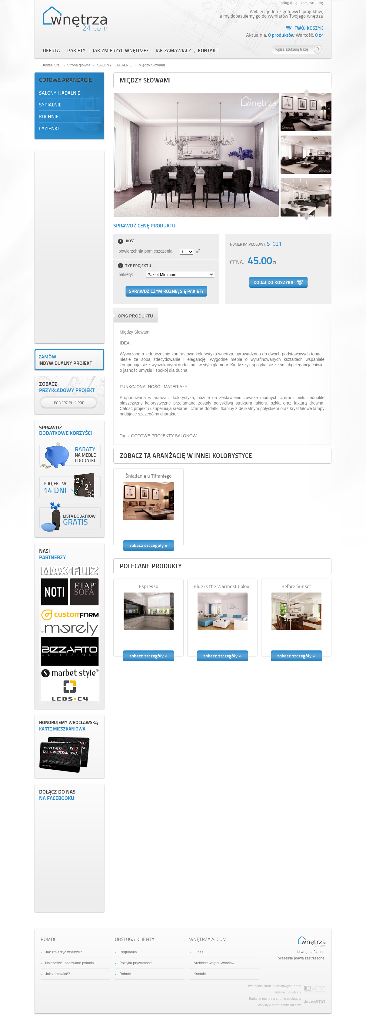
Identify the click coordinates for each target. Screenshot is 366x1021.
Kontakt (208, 50)
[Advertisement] (69, 246)
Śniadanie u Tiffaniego (148, 475)
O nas (198, 952)
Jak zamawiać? (57, 974)
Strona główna (78, 65)
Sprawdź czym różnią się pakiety (166, 291)
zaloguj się (289, 2)
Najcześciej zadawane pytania (69, 963)
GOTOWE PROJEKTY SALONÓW (164, 435)
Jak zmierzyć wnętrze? (63, 952)
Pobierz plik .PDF (69, 402)
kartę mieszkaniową (69, 725)
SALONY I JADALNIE (114, 65)
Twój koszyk (309, 28)
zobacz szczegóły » (148, 545)
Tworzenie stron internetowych (270, 986)
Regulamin (128, 952)
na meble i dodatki (85, 455)
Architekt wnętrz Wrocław (214, 963)
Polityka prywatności (135, 963)
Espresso (148, 586)
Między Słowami (151, 65)
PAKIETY (76, 50)
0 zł (319, 34)
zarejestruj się (312, 2)
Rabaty (125, 974)
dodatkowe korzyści (69, 430)
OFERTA (51, 50)
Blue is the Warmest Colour (222, 586)
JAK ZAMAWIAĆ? (173, 50)
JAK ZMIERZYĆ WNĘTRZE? (120, 50)
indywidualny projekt (69, 359)
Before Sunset (296, 586)
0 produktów (282, 34)
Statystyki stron (268, 1005)
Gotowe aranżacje (65, 80)
